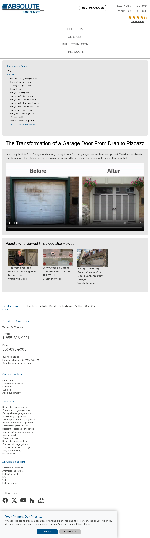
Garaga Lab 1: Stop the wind (22, 96)
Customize (70, 531)
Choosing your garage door (20, 85)
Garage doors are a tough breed (22, 113)
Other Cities (91, 306)
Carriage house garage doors (16, 413)
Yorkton (79, 306)
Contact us (7, 386)
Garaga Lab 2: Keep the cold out (23, 99)
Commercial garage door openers (18, 432)
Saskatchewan (66, 306)
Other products (9, 435)
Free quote (75, 52)
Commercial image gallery (15, 444)
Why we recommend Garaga (16, 447)
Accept (47, 531)
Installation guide (10, 474)
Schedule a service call (13, 383)
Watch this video (17, 278)
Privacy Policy (83, 524)
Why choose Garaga (12, 450)
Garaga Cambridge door (19, 92)
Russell (53, 306)
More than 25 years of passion (22, 120)
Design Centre (15, 89)
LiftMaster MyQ (16, 117)
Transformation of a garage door (23, 124)
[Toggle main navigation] (42, 10)
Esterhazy (32, 306)
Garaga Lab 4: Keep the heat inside (24, 106)
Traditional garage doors (14, 416)
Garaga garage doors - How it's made (25, 110)
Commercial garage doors (15, 425)
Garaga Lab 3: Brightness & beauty (24, 103)
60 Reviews (137, 21)
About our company (11, 392)
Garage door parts (11, 438)
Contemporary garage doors (16, 410)
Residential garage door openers (18, 428)
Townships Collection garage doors (19, 419)
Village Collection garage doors (17, 422)
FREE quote (7, 380)
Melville (43, 306)
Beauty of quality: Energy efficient (24, 78)
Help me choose (10, 483)
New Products (9, 453)
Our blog (6, 389)
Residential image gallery (14, 441)
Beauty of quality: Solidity (20, 82)
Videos (10, 74)
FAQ (9, 71)
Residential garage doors (14, 407)
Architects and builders (13, 470)
